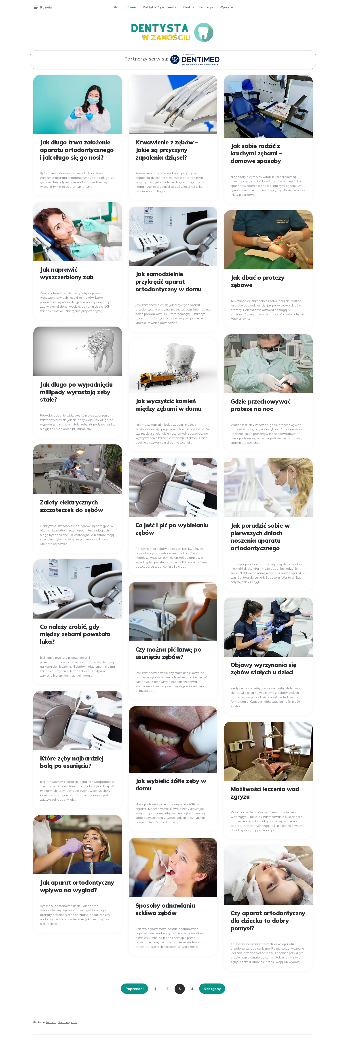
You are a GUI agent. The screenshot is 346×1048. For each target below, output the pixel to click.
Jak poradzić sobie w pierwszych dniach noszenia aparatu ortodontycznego (260, 537)
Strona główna (124, 7)
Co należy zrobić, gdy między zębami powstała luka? (75, 634)
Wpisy (224, 7)
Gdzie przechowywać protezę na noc (260, 405)
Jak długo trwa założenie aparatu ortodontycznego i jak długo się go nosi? (77, 150)
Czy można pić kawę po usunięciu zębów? (168, 653)
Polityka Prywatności (159, 7)
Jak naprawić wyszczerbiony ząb (67, 273)
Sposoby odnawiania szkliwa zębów (165, 909)
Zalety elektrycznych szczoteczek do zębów (71, 506)
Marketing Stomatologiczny (61, 1022)
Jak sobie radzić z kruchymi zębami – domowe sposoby (256, 153)
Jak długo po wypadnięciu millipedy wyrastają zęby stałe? (76, 392)
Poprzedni (134, 988)
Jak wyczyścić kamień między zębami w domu (168, 404)
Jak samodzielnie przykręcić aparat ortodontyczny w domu (168, 281)
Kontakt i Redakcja (198, 7)
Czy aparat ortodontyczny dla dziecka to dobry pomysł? (268, 920)
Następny (212, 988)
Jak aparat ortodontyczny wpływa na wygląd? (77, 886)
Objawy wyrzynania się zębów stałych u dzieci (263, 668)
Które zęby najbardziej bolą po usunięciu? (71, 762)
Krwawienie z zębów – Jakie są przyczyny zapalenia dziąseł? (166, 150)
